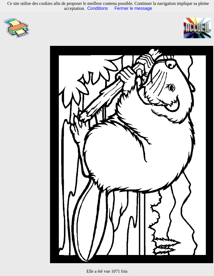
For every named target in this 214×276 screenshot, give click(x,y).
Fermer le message (133, 8)
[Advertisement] (110, 28)
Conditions (97, 8)
